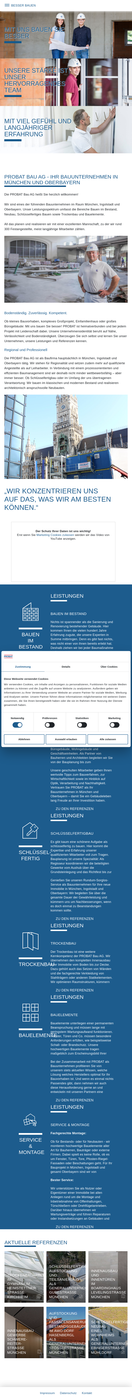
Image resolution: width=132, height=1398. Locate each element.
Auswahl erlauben (66, 739)
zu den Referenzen (75, 809)
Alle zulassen (108, 739)
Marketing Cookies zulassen (55, 535)
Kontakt (87, 1393)
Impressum (47, 1393)
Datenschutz (68, 1393)
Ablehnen (24, 739)
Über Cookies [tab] (109, 666)
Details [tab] (66, 666)
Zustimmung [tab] (23, 666)
